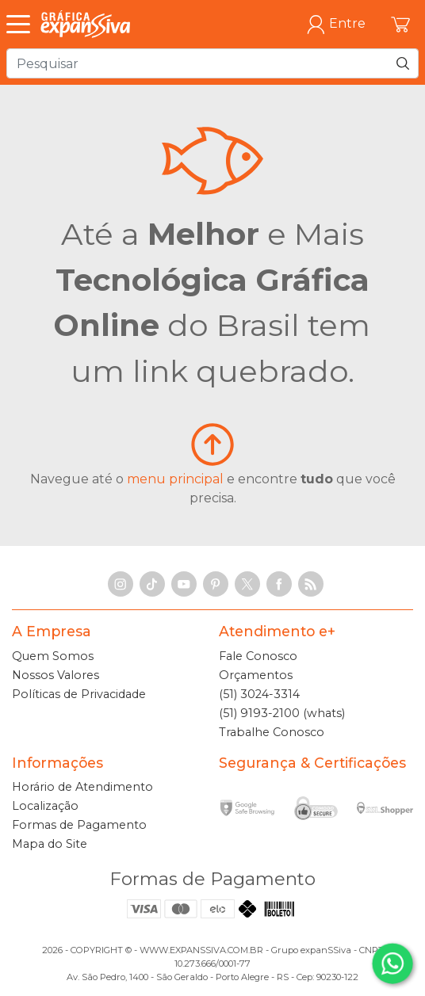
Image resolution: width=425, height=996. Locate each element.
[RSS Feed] (311, 584)
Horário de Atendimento (82, 787)
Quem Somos (53, 656)
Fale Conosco (258, 656)
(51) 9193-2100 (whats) (282, 713)
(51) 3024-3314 (259, 694)
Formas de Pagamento (79, 825)
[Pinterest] (215, 584)
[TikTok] (152, 584)
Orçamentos (256, 675)
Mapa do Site (49, 844)
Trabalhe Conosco (271, 732)
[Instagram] (120, 584)
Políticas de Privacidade (79, 694)
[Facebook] (279, 584)
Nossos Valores (55, 675)
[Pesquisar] (403, 63)
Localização (45, 806)
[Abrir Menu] (22, 24)
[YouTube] (184, 584)
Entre (336, 24)
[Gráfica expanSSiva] (85, 24)
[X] (247, 584)
